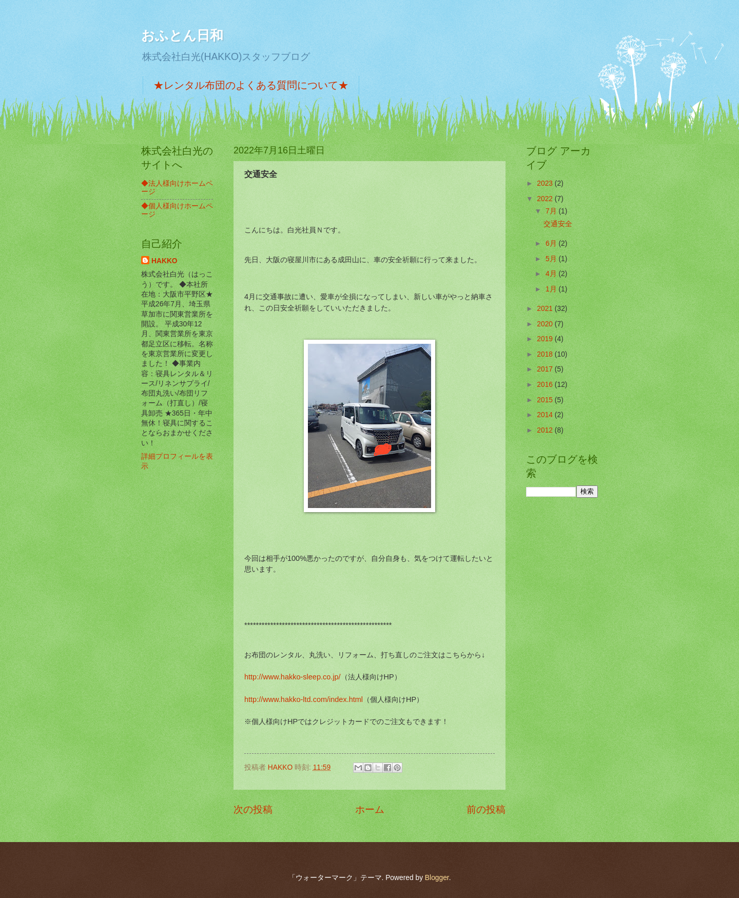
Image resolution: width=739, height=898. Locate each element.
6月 (552, 243)
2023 (546, 183)
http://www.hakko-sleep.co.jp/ (292, 677)
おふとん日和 (182, 35)
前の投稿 (485, 809)
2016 (546, 384)
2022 (546, 199)
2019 (546, 339)
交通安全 (557, 224)
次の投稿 (253, 809)
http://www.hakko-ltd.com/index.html (303, 699)
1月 (552, 289)
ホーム (369, 809)
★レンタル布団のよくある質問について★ (250, 85)
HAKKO (164, 261)
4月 (552, 274)
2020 (546, 324)
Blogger (437, 878)
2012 (546, 430)
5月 (552, 259)
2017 (546, 369)
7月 (552, 211)
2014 (546, 415)
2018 (546, 354)
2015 (546, 400)
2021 (546, 309)
